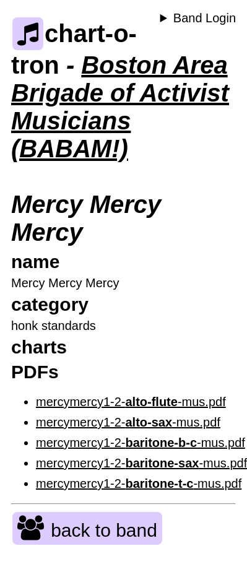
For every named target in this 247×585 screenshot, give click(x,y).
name (35, 261)
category (50, 304)
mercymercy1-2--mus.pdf (131, 402)
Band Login (204, 18)
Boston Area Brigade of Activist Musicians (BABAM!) (120, 106)
